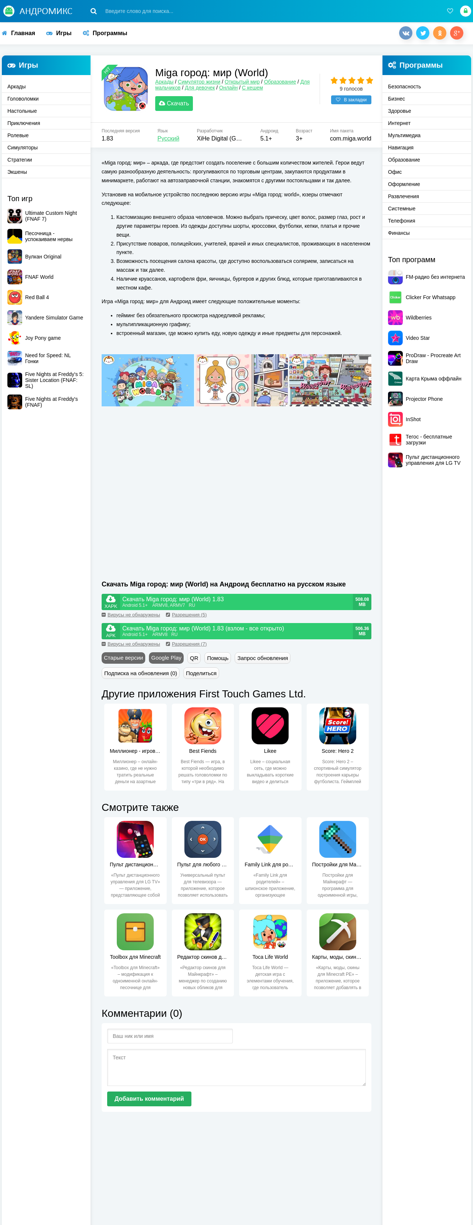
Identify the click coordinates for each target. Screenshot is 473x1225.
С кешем (256, 89)
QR (194, 661)
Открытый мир (245, 84)
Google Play (166, 660)
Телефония (401, 221)
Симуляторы (22, 147)
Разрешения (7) (186, 647)
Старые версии (123, 660)
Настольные (22, 111)
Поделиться (201, 676)
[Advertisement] (169, 513)
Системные (401, 209)
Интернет (399, 123)
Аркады (16, 86)
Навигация (401, 147)
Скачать (178, 105)
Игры (59, 33)
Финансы (399, 233)
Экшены (17, 172)
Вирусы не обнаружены (131, 617)
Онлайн (232, 89)
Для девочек (203, 89)
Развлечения (403, 196)
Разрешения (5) (186, 617)
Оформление (404, 184)
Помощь (217, 661)
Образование (284, 84)
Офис (395, 172)
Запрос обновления (262, 661)
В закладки (351, 101)
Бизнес (396, 99)
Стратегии (19, 160)
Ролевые (17, 135)
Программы (105, 33)
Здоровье (399, 111)
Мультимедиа (404, 135)
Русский (168, 142)
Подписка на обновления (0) (140, 676)
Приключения (23, 123)
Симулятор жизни (202, 84)
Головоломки (23, 99)
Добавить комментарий (149, 1102)
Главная (18, 33)
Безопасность (404, 86)
